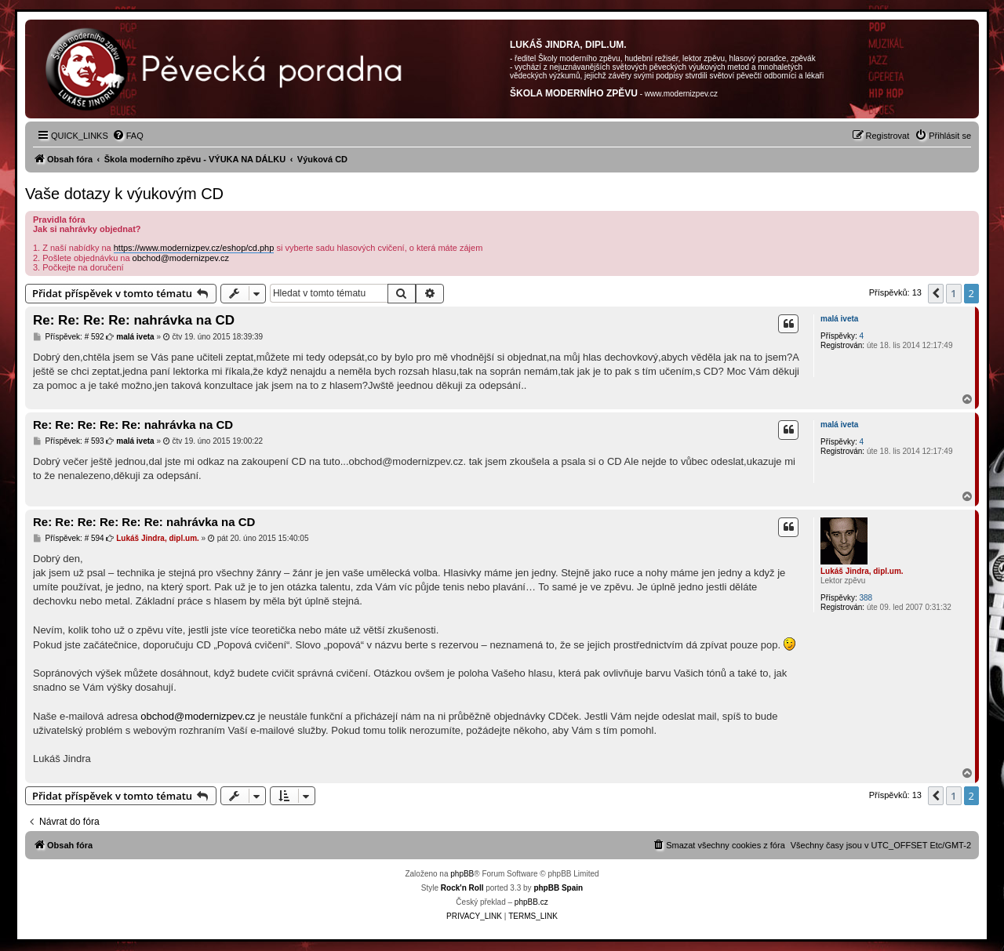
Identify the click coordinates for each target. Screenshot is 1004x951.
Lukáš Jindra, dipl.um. (862, 571)
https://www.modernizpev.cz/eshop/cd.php (194, 247)
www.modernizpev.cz (681, 93)
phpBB (462, 873)
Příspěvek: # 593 (68, 441)
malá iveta (839, 318)
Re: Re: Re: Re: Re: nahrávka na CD (133, 424)
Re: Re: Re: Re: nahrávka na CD (134, 320)
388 (865, 597)
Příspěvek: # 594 (68, 538)
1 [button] (953, 293)
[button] (936, 293)
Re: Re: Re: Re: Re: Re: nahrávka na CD (144, 521)
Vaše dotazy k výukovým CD (124, 193)
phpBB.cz (531, 902)
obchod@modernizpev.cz (181, 258)
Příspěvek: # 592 (68, 337)
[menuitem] (128, 135)
